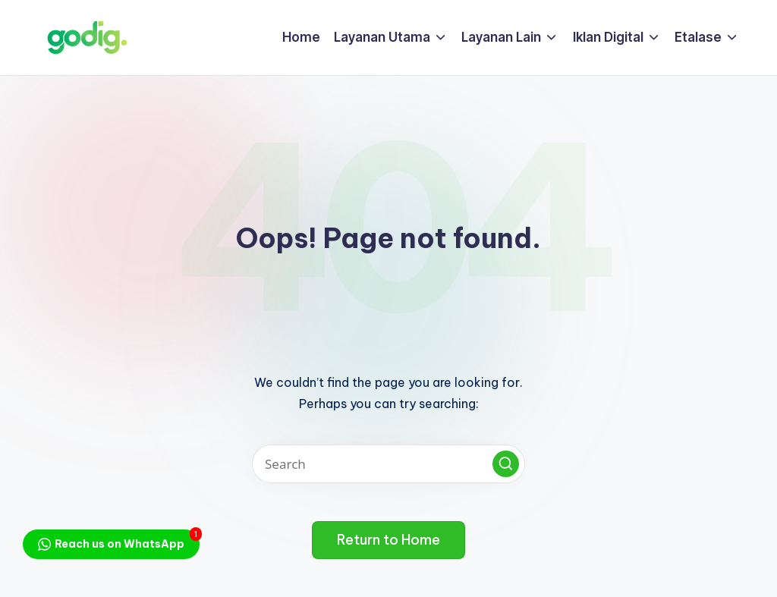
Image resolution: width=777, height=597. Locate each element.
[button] (505, 464)
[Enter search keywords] (388, 464)
